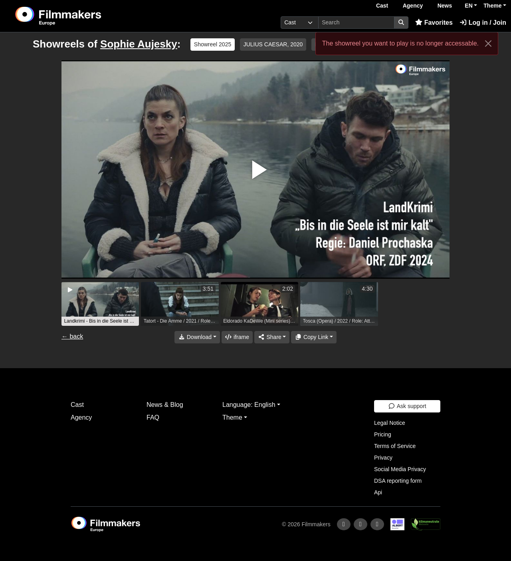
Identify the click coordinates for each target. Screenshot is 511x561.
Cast (382, 5)
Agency (413, 5)
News (445, 5)
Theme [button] (492, 5)
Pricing (382, 434)
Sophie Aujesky (138, 44)
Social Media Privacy (400, 469)
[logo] (78, 16)
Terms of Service (395, 446)
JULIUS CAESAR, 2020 (273, 44)
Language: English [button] (248, 404)
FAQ (153, 417)
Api (378, 492)
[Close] (488, 43)
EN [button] (468, 5)
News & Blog (165, 404)
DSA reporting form (398, 481)
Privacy (383, 457)
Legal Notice (389, 423)
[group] (100, 304)
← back (72, 336)
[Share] (271, 337)
